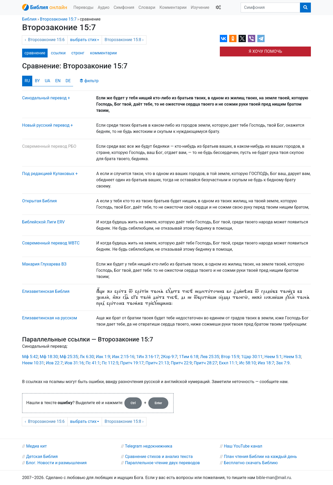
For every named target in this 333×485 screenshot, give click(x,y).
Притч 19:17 (132, 362)
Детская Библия (41, 456)
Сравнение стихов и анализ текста (159, 456)
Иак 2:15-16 (123, 356)
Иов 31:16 (74, 362)
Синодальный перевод (44, 97)
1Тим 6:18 (188, 356)
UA (47, 80)
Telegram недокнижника (148, 446)
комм (103, 52)
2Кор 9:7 (169, 356)
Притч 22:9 (181, 362)
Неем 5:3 (292, 356)
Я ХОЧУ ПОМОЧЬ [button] (265, 51)
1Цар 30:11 (251, 356)
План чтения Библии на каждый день (260, 456)
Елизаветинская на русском (49, 317)
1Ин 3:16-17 (147, 356)
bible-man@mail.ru (273, 477)
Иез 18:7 (266, 362)
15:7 (58, 19)
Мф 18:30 (49, 356)
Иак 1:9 (103, 356)
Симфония (124, 7)
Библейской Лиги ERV (43, 221)
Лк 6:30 (87, 356)
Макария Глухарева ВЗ (44, 264)
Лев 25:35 (209, 356)
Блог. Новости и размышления (56, 462)
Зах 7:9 (283, 362)
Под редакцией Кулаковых (48, 173)
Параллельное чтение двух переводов (162, 462)
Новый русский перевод (45, 125)
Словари (146, 7)
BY (37, 80)
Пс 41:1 (93, 362)
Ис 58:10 (247, 362)
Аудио (103, 7)
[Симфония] (270, 7)
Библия (29, 19)
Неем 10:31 (33, 362)
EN (58, 80)
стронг (77, 52)
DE (68, 80)
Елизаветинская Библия (45, 291)
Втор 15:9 (230, 356)
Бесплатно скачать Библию (251, 462)
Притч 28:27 (205, 362)
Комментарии (173, 7)
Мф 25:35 (69, 356)
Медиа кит (36, 446)
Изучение (200, 7)
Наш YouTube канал (243, 446)
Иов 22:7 (54, 362)
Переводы (83, 7)
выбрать (84, 39)
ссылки (58, 52)
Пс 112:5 (110, 362)
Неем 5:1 (273, 356)
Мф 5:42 (30, 356)
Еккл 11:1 (228, 362)
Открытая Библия (39, 200)
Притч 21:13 (157, 362)
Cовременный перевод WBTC (51, 243)
